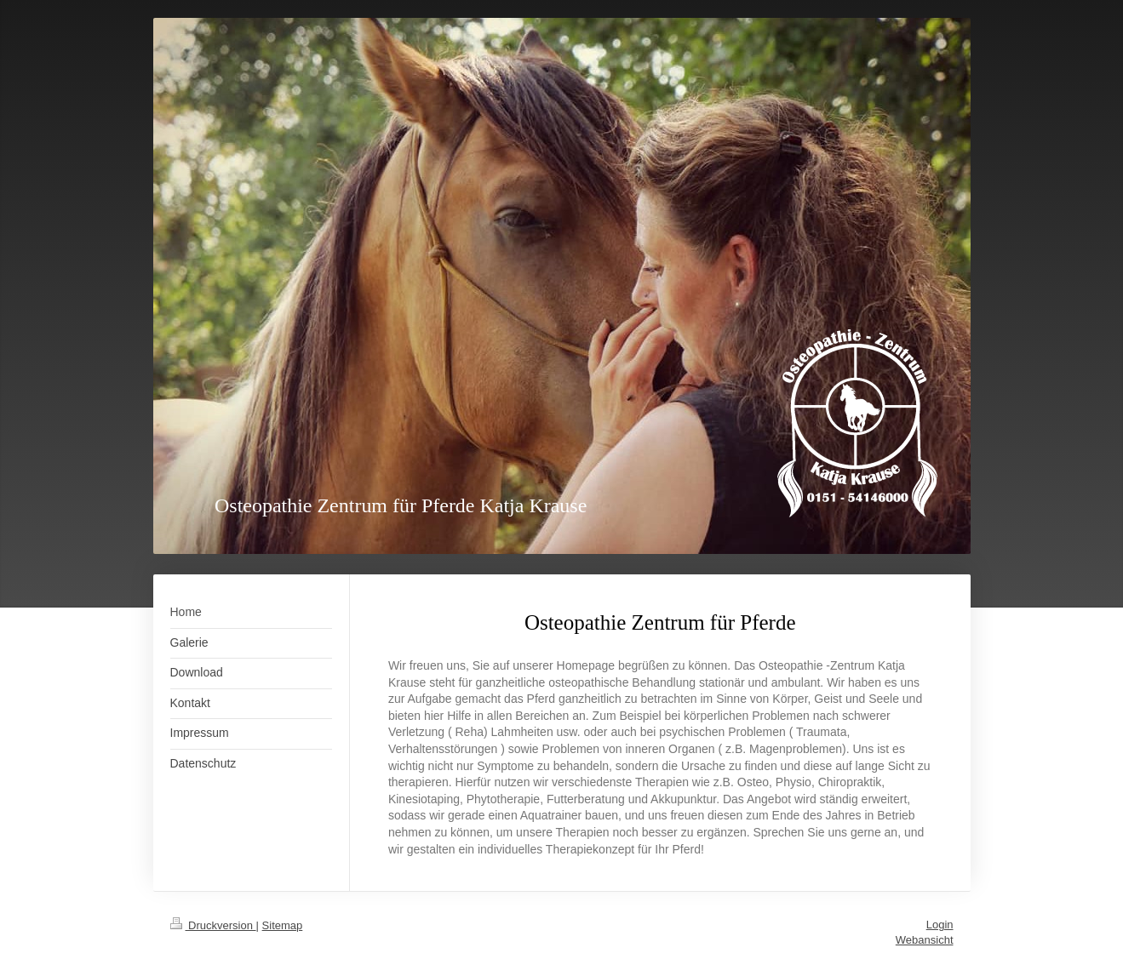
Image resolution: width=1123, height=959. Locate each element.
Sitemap (282, 925)
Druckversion (213, 925)
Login (940, 924)
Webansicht (925, 939)
